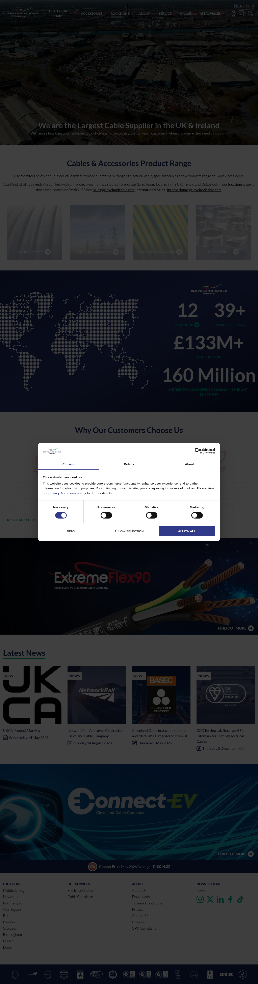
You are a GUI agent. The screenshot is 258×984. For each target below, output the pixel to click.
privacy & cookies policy (67, 493)
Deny (71, 531)
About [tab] (189, 464)
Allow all (187, 531)
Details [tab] (129, 464)
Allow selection (129, 531)
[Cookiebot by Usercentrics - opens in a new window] (197, 451)
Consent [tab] (68, 464)
